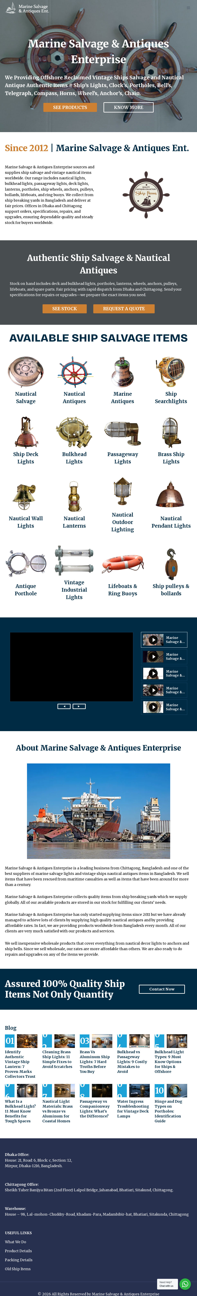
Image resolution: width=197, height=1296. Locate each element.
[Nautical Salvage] (26, 380)
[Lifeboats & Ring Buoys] (123, 573)
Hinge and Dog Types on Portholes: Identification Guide (168, 1106)
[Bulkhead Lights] (74, 441)
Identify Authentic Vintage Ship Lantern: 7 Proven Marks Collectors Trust (21, 1062)
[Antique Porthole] (26, 573)
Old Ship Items (18, 1264)
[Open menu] (188, 7)
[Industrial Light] (74, 573)
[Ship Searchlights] (171, 380)
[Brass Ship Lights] (171, 441)
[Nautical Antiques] (74, 380)
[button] (164, 639)
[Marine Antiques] (123, 380)
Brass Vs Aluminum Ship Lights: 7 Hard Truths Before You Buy (95, 1062)
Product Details (18, 1246)
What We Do (15, 1237)
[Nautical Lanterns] (74, 505)
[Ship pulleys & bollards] (171, 573)
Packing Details (19, 1255)
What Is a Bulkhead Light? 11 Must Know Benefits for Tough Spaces (21, 1106)
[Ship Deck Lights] (26, 441)
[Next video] (79, 706)
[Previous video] (64, 706)
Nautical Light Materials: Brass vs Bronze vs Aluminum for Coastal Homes (56, 1106)
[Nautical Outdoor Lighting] (123, 505)
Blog (11, 1028)
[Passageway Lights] (123, 441)
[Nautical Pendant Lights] (171, 505)
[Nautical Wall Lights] (26, 505)
